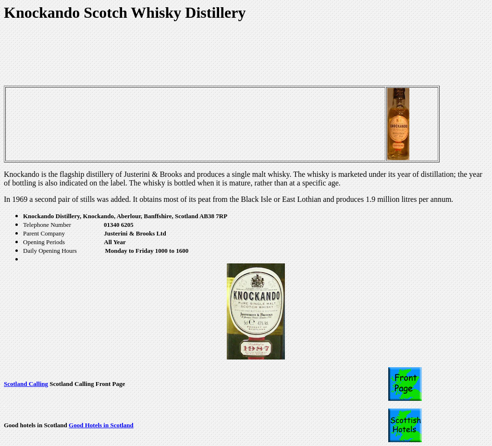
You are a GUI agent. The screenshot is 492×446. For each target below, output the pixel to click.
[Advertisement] (179, 53)
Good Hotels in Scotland (101, 425)
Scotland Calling (26, 383)
